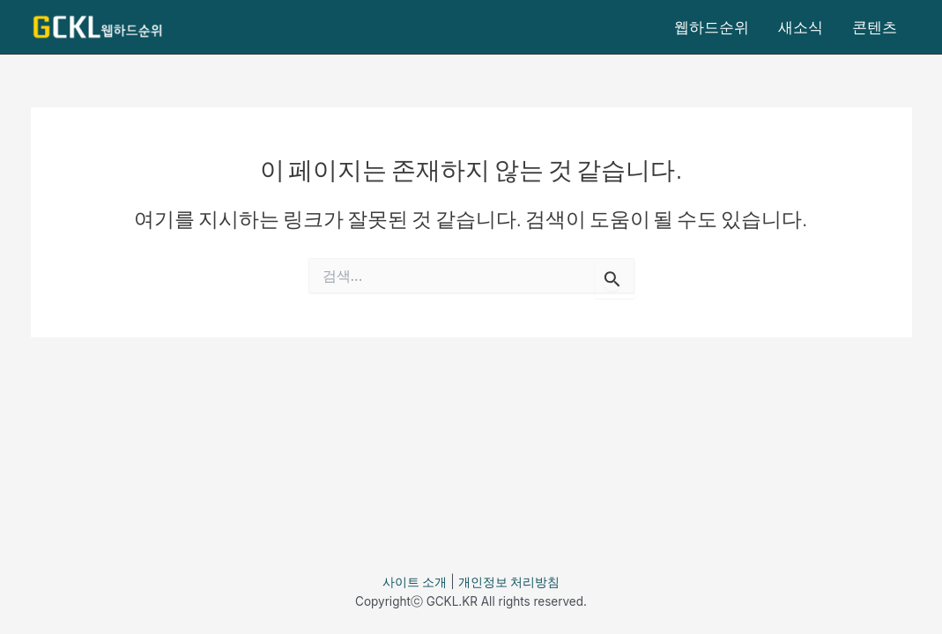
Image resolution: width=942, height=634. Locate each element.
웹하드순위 (711, 27)
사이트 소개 (415, 582)
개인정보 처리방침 (509, 582)
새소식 (800, 27)
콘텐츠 (874, 27)
